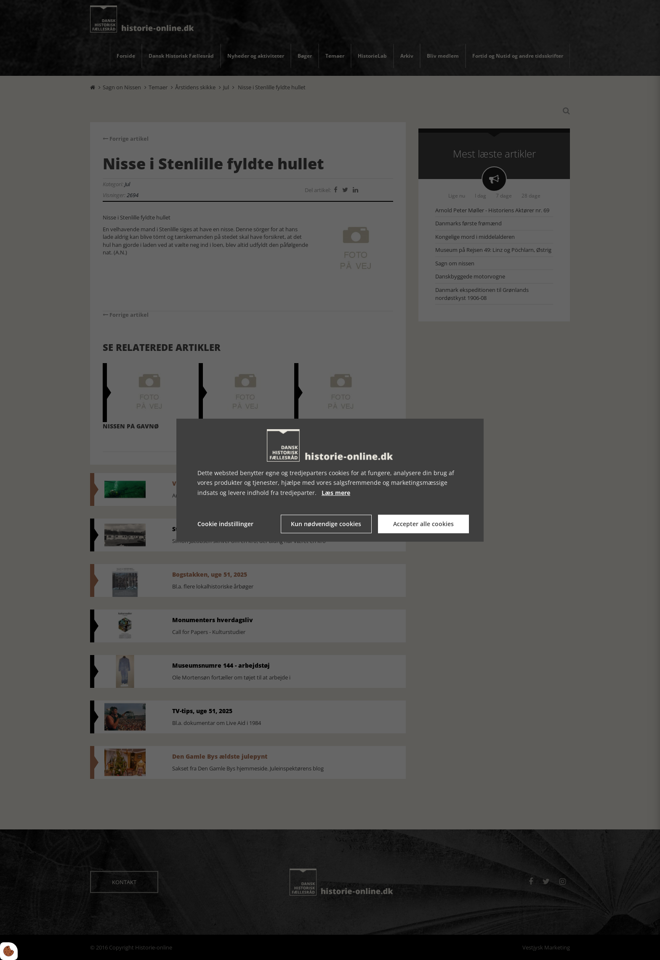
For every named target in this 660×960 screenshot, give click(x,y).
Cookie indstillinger (225, 524)
